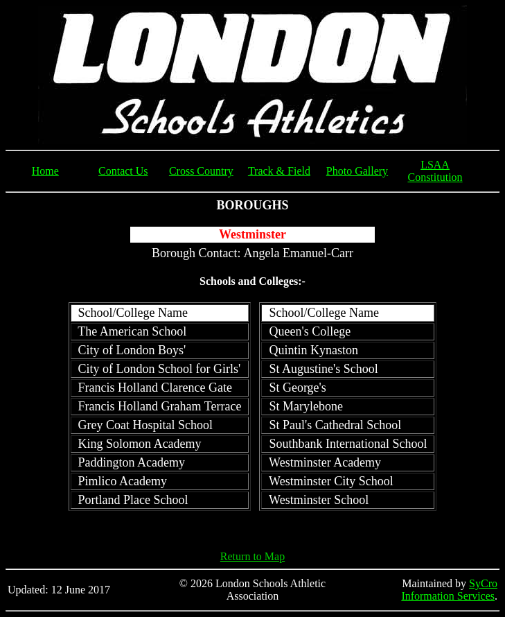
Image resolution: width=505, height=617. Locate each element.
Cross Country (201, 171)
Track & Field (279, 171)
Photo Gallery (357, 171)
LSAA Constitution (434, 171)
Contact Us (123, 171)
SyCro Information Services (449, 589)
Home (45, 171)
